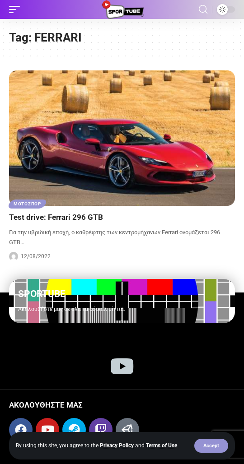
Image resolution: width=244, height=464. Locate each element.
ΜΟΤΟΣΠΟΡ (27, 203)
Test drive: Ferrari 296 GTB (56, 217)
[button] (211, 446)
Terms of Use (161, 445)
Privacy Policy (117, 445)
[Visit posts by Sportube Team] (13, 256)
